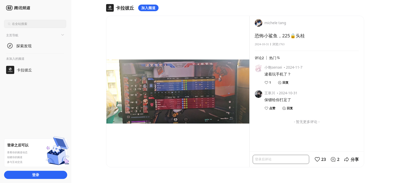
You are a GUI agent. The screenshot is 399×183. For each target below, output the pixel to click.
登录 (35, 174)
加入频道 (148, 7)
